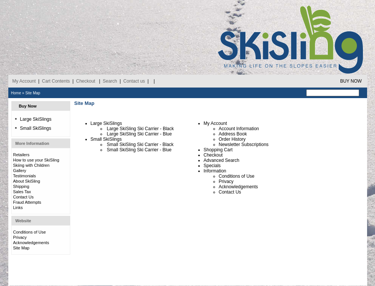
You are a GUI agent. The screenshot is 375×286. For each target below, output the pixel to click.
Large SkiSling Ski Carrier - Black (140, 128)
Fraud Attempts (27, 202)
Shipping (21, 186)
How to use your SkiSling (36, 160)
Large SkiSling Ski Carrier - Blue (139, 134)
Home (16, 93)
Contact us (134, 81)
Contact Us (23, 197)
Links (18, 207)
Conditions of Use (29, 232)
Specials (212, 165)
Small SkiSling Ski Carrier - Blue (139, 149)
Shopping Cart (218, 149)
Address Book (233, 134)
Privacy (20, 237)
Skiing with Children (31, 165)
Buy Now (28, 106)
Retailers (21, 154)
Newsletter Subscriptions (244, 144)
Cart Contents (56, 81)
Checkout (85, 81)
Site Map (32, 93)
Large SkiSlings (33, 119)
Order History (232, 139)
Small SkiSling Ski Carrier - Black (140, 144)
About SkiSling (26, 181)
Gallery (19, 170)
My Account (24, 81)
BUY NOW (351, 81)
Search (110, 81)
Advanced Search (221, 160)
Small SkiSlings (33, 128)
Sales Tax (22, 191)
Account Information (239, 128)
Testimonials (24, 176)
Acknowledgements (31, 242)
